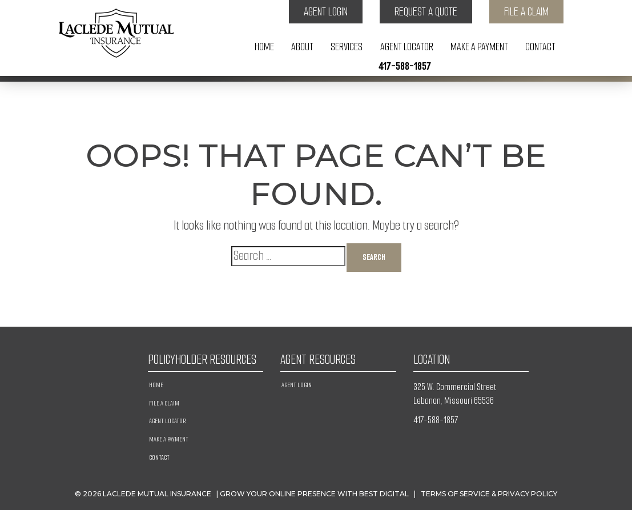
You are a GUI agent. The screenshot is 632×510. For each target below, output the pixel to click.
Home (264, 47)
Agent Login (326, 11)
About (302, 47)
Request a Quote (426, 11)
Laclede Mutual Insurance (157, 493)
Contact (540, 47)
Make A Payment (479, 47)
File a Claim (526, 11)
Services (347, 47)
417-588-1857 (405, 66)
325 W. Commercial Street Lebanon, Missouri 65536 (454, 394)
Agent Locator (406, 47)
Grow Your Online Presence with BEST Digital (314, 493)
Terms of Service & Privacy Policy (489, 493)
